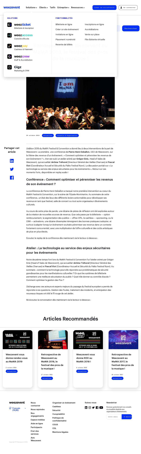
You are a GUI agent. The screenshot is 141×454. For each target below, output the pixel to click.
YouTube (101, 407)
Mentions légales (60, 432)
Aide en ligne (37, 424)
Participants (36, 427)
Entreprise (63, 8)
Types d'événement (57, 28)
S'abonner (128, 417)
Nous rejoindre (37, 409)
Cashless (56, 407)
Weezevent (12, 7)
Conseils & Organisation (67, 136)
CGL (54, 428)
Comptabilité (58, 414)
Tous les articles (11, 28)
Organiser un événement (63, 403)
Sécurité (56, 410)
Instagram (89, 407)
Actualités (47, 136)
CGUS (55, 425)
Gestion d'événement (34, 28)
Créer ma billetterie (104, 7)
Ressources (78, 8)
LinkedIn (86, 407)
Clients (43, 8)
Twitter (93, 407)
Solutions (31, 8)
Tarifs (52, 8)
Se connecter (128, 7)
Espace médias (38, 420)
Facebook (97, 407)
